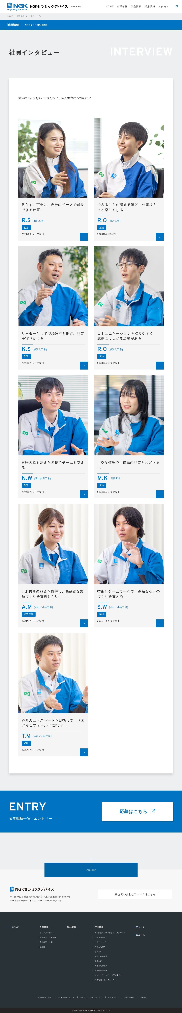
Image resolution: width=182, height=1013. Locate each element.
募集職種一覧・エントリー (104, 979)
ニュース (140, 936)
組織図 (41, 947)
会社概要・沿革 (44, 943)
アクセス (140, 928)
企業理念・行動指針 (46, 938)
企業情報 (44, 928)
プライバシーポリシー (65, 996)
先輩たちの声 (98, 947)
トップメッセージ (45, 933)
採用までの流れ (99, 965)
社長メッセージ (99, 938)
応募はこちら (137, 811)
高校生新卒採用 (99, 970)
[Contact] (177, 6)
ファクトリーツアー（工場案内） (107, 974)
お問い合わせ (129, 996)
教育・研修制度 (99, 956)
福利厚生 (97, 952)
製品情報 (71, 928)
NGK (143, 996)
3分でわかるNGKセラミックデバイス (108, 933)
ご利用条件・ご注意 (43, 996)
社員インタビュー (100, 943)
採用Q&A (97, 961)
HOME (10, 16)
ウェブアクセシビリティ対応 (91, 996)
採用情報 (20, 16)
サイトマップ (113, 996)
